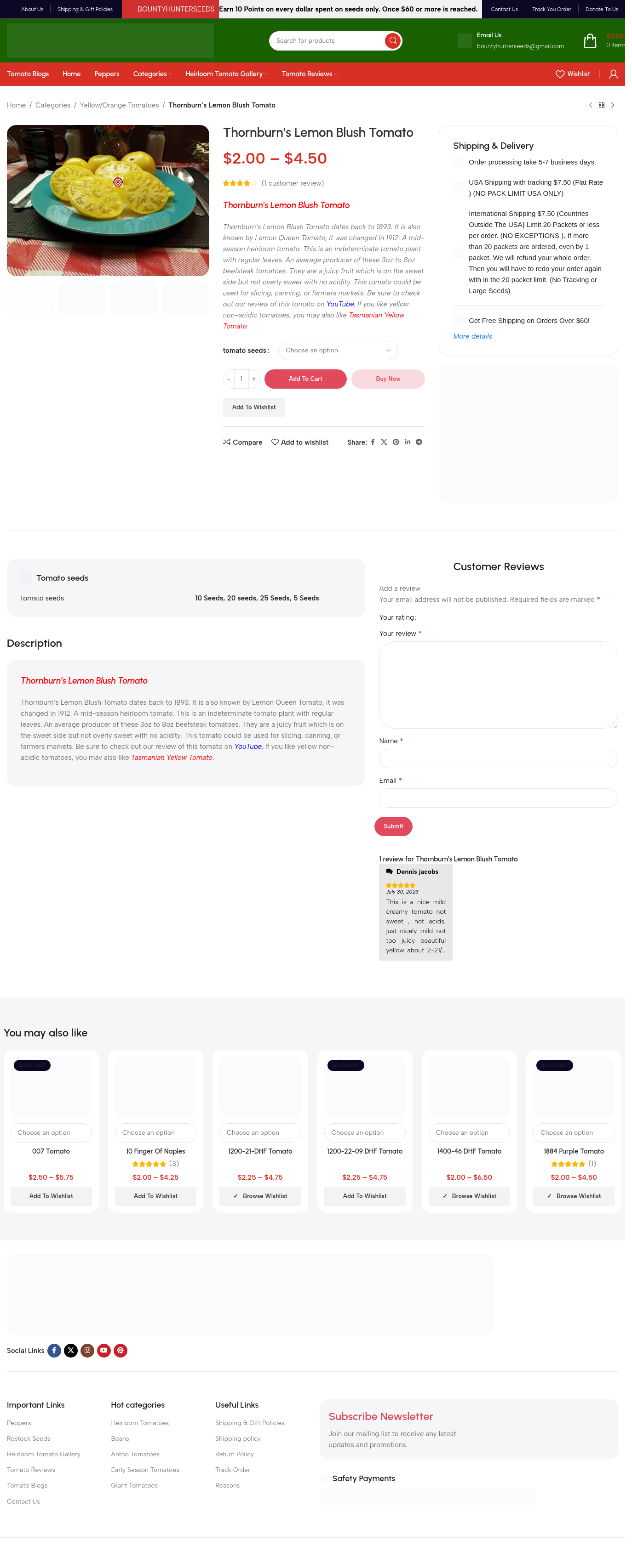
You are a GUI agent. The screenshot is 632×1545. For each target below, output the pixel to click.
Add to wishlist (254, 407)
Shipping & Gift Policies (250, 1423)
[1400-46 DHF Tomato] (469, 1087)
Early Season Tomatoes (145, 1470)
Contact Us (23, 1501)
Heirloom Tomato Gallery (43, 1454)
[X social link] (384, 442)
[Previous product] (590, 105)
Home (16, 105)
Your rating (396, 617)
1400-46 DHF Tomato (469, 1151)
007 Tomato (51, 1151)
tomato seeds (244, 350)
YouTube (340, 304)
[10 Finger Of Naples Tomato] (155, 1087)
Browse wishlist (265, 1196)
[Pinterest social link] (396, 442)
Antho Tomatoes (135, 1454)
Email (390, 780)
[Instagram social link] (87, 1351)
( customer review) (293, 183)
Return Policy (234, 1454)
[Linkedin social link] (407, 442)
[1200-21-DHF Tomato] (260, 1087)
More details (472, 336)
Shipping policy (238, 1439)
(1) (592, 1163)
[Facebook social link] (372, 442)
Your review (400, 633)
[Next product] (612, 105)
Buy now (388, 378)
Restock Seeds (28, 1439)
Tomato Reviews (31, 1470)
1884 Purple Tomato (574, 1151)
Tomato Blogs (27, 1485)
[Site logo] (110, 40)
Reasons (227, 1485)
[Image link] (250, 1294)
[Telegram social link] (419, 442)
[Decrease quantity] (229, 379)
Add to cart (305, 378)
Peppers (19, 1423)
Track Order (232, 1470)
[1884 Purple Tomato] (574, 1087)
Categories (52, 105)
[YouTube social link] (104, 1351)
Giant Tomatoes (134, 1485)
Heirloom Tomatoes (140, 1423)
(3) (174, 1163)
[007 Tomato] (51, 1087)
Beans (120, 1439)
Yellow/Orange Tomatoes (119, 105)
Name (391, 740)
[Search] (335, 41)
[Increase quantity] (254, 379)
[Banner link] (528, 434)
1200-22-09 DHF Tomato (364, 1151)
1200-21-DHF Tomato (260, 1151)
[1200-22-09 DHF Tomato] (365, 1087)
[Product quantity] (241, 379)
